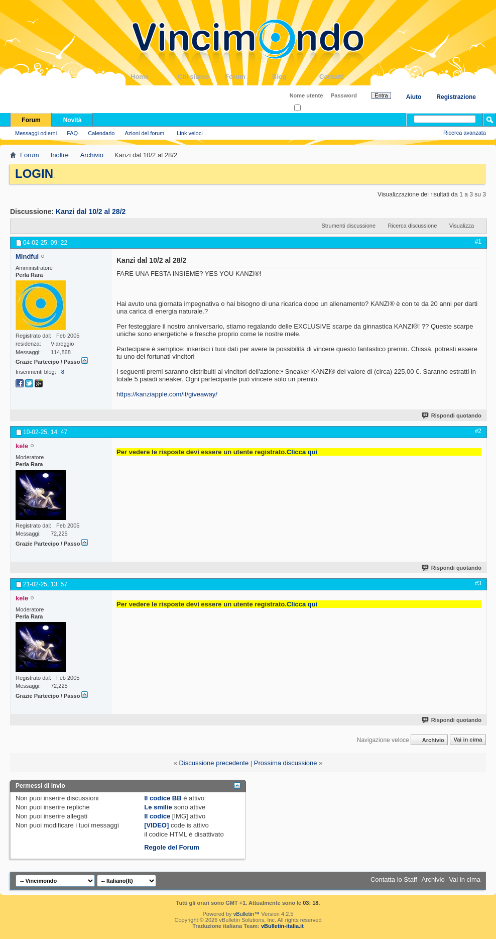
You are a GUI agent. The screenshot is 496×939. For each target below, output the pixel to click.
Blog (295, 76)
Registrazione (456, 96)
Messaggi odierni (36, 133)
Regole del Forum (171, 847)
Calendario (101, 133)
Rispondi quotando (452, 415)
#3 (478, 583)
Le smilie (158, 807)
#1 (478, 241)
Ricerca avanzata (464, 133)
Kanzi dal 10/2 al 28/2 (91, 211)
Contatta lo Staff (393, 879)
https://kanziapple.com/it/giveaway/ (166, 394)
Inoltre (60, 155)
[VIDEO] (156, 825)
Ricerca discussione (412, 226)
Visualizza (461, 226)
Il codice (157, 816)
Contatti (342, 76)
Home (154, 76)
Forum (248, 76)
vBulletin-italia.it (282, 926)
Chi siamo (201, 76)
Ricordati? (309, 108)
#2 (478, 431)
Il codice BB (162, 798)
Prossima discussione (285, 763)
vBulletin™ (246, 914)
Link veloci (189, 133)
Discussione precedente (214, 763)
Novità (72, 120)
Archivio (91, 155)
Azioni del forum (144, 133)
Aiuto (414, 96)
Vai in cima (467, 740)
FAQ (72, 133)
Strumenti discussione (348, 226)
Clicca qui (302, 452)
